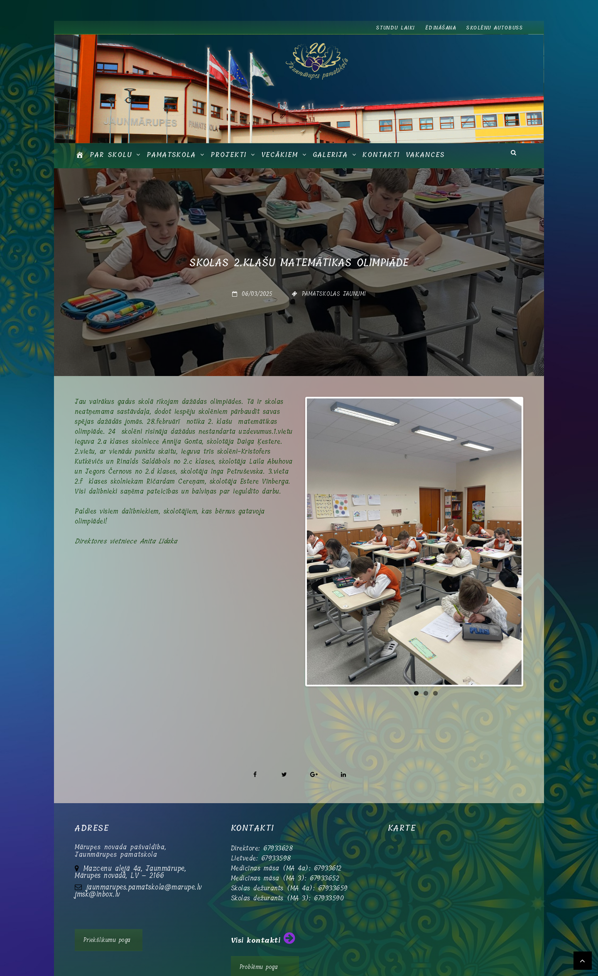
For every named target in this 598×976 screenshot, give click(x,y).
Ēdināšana (440, 28)
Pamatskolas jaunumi (334, 293)
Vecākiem (279, 154)
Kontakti (381, 154)
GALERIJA (330, 154)
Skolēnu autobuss (494, 28)
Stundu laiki (395, 28)
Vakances (425, 154)
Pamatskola (171, 154)
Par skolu (111, 154)
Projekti (229, 154)
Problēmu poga (259, 940)
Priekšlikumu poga (107, 914)
